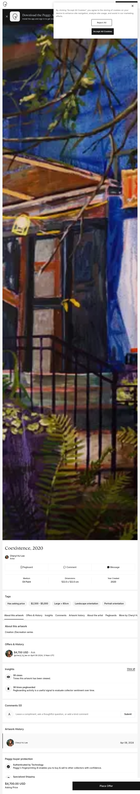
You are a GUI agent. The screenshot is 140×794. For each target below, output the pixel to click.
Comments (60, 615)
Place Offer (106, 785)
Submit (128, 714)
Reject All (101, 22)
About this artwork (14, 615)
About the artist (95, 615)
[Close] (132, 5)
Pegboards (111, 615)
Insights (49, 615)
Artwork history (77, 615)
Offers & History (34, 615)
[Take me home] (4, 4)
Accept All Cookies (102, 31)
